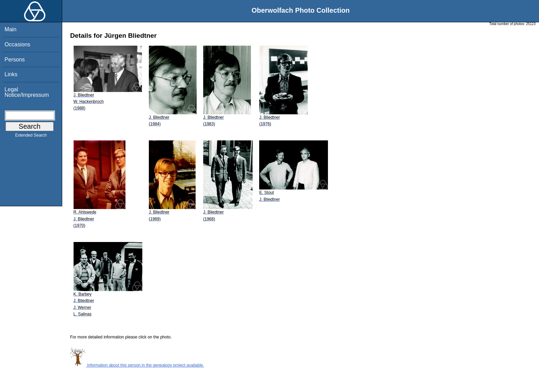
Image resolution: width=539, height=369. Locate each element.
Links (10, 74)
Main (10, 29)
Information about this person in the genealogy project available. (137, 365)
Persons (14, 59)
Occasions (17, 44)
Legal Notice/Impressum (26, 92)
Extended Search (31, 137)
